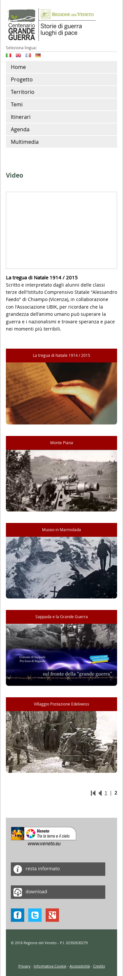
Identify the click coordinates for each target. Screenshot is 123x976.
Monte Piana (61, 442)
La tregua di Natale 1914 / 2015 (61, 355)
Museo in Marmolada (61, 529)
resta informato (35, 869)
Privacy (24, 966)
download (29, 892)
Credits (99, 966)
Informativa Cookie (50, 966)
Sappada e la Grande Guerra (61, 616)
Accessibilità (80, 966)
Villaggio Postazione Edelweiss (61, 704)
